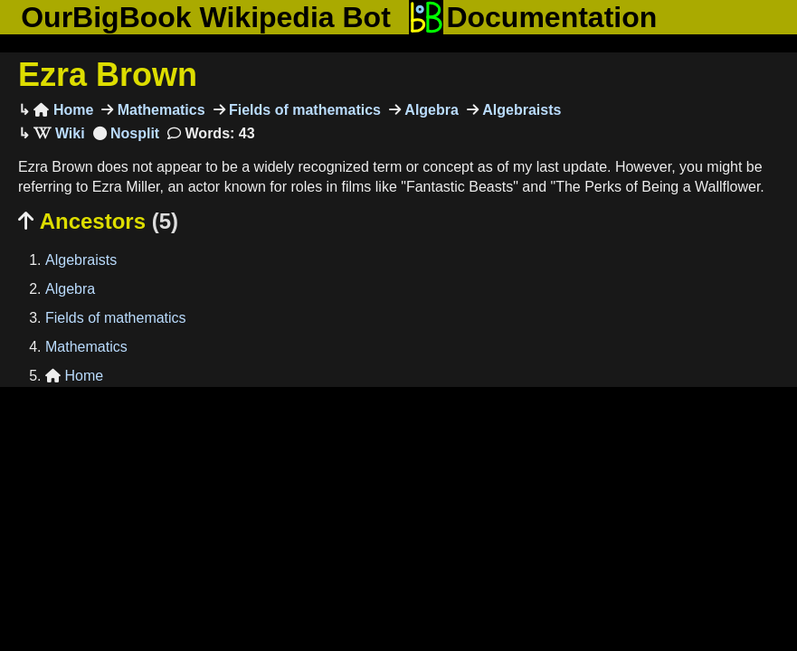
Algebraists (520, 110)
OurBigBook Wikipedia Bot (206, 17)
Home (63, 110)
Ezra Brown (107, 74)
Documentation (533, 17)
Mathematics (158, 110)
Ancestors (98, 221)
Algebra (430, 110)
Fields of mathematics (303, 110)
